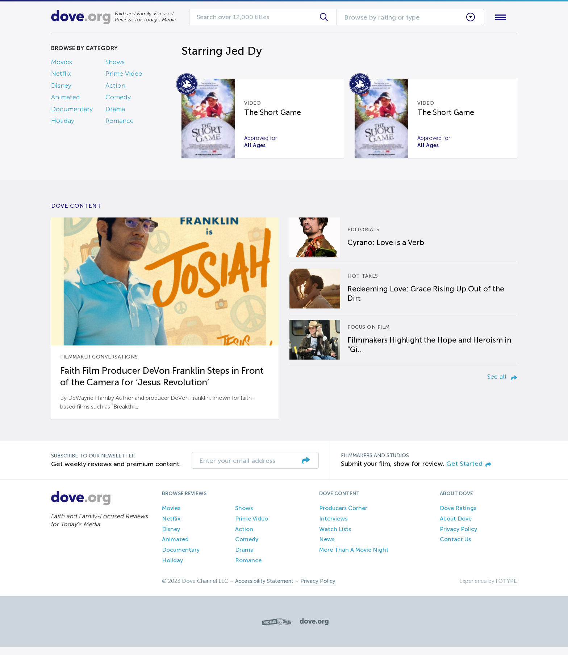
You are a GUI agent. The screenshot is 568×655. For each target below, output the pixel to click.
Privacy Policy (458, 537)
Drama (115, 110)
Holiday (62, 122)
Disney (61, 87)
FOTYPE (506, 589)
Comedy (118, 99)
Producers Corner (343, 516)
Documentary (72, 110)
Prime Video (123, 75)
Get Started (468, 471)
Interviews (333, 526)
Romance (119, 122)
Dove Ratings (458, 516)
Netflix (61, 75)
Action (115, 87)
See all (502, 384)
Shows (115, 63)
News (326, 547)
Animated (65, 99)
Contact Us (455, 547)
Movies (61, 63)
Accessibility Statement (264, 589)
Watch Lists (335, 537)
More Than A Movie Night (354, 558)
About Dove (456, 526)
